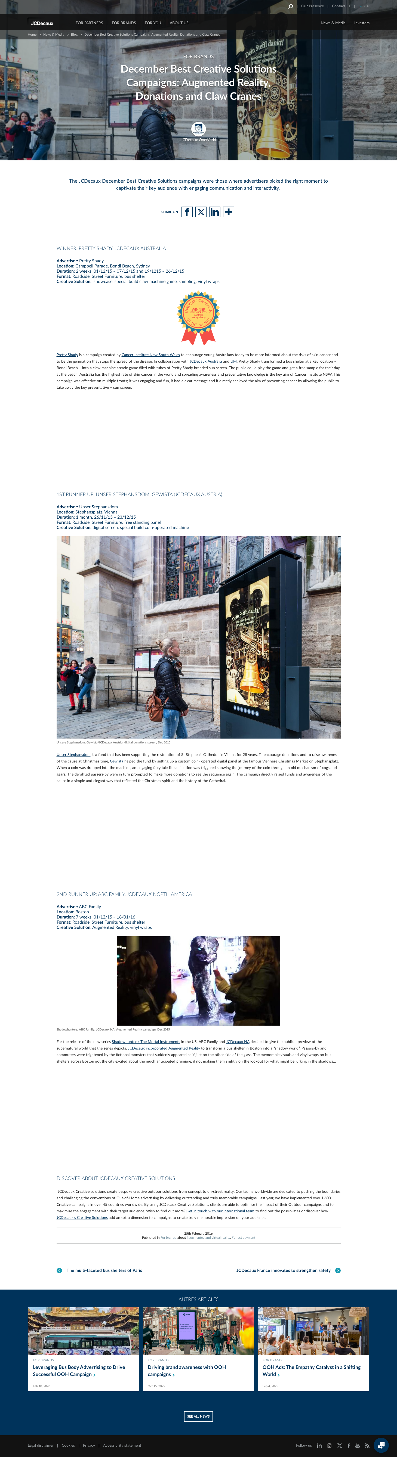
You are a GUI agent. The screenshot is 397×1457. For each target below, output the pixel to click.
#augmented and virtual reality (208, 1237)
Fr (368, 6)
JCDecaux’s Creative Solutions (82, 1218)
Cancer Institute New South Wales (151, 355)
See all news (198, 1416)
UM (233, 361)
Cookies (68, 1445)
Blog (74, 34)
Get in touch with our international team (220, 1211)
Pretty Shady (67, 355)
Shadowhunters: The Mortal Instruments (146, 1042)
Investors (362, 23)
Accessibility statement (122, 1445)
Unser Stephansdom (74, 755)
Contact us (341, 6)
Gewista (117, 761)
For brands (168, 1237)
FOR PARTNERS (89, 23)
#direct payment (243, 1237)
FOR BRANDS (124, 23)
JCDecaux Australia (206, 361)
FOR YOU (153, 23)
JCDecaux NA (238, 1042)
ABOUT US (179, 23)
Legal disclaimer (41, 1445)
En (360, 6)
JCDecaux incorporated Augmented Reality (164, 1048)
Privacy (89, 1445)
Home (32, 34)
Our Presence (312, 6)
